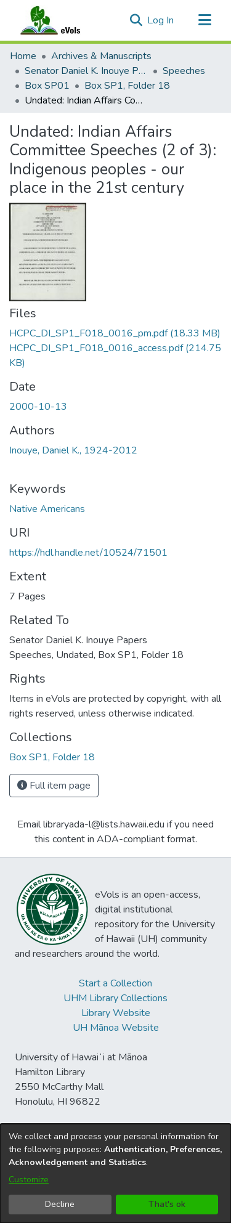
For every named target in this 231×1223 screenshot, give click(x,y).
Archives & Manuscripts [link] (101, 56)
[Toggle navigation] (204, 20)
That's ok (166, 1204)
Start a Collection (115, 983)
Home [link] (23, 56)
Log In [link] (161, 20)
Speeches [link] (184, 71)
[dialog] (115, 1173)
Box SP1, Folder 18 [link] (127, 85)
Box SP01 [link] (47, 85)
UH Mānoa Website (116, 1027)
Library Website (115, 1013)
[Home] (62, 20)
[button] (136, 20)
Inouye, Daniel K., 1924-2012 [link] (73, 450)
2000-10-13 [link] (38, 406)
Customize (29, 1179)
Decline (60, 1204)
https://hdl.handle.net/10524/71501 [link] (88, 552)
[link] (115, 333)
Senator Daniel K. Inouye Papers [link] (86, 71)
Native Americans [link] (47, 509)
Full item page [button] (54, 785)
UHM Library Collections (115, 998)
